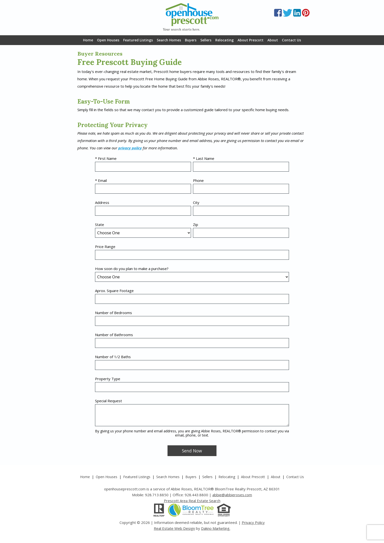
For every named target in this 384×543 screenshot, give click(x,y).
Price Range (105, 246)
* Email (101, 180)
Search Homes (169, 40)
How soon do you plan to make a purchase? (131, 268)
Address (102, 202)
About (272, 40)
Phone (198, 180)
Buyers (190, 40)
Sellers (205, 40)
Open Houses (108, 40)
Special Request (108, 400)
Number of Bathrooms (114, 334)
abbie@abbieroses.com (232, 494)
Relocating (224, 40)
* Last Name (203, 158)
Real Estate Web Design (174, 528)
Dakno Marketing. (215, 528)
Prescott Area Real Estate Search (192, 500)
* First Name (106, 158)
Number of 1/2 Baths (113, 356)
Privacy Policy (253, 522)
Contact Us (291, 40)
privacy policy (130, 147)
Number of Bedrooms (113, 312)
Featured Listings (138, 40)
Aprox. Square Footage (114, 290)
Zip (195, 224)
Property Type (107, 378)
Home (88, 40)
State (99, 224)
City (196, 202)
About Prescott (251, 40)
